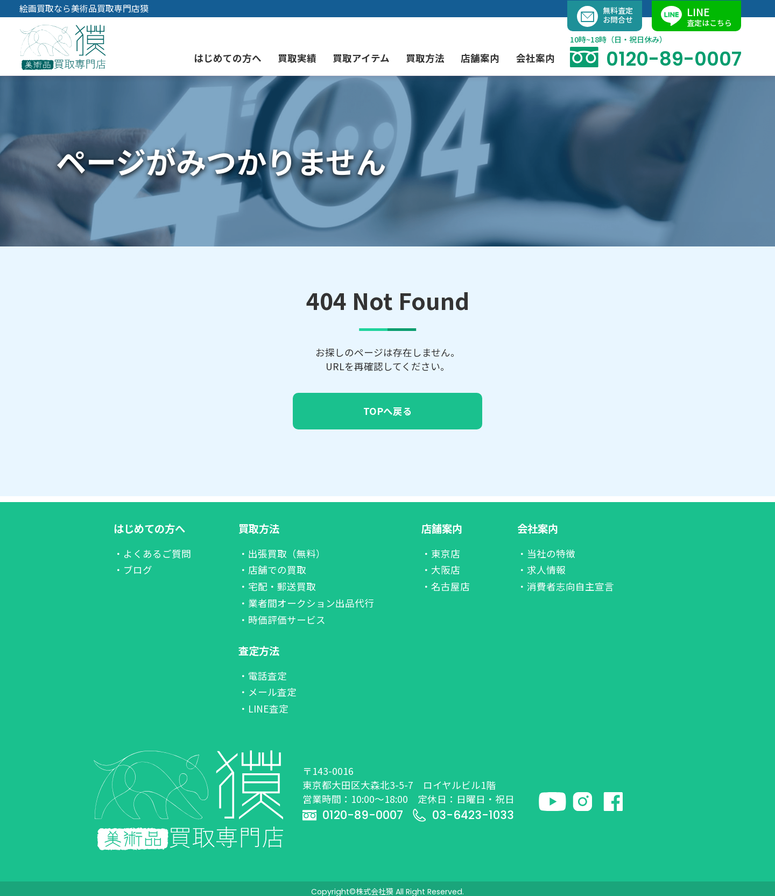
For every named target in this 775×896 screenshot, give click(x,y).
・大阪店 (440, 569)
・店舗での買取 (272, 569)
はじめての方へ (149, 528)
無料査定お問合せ (605, 16)
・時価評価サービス (282, 619)
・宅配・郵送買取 (277, 586)
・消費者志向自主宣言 (565, 586)
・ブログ (133, 569)
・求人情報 (541, 569)
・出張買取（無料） (282, 553)
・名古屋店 (445, 586)
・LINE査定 (263, 708)
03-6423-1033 (463, 815)
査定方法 (258, 650)
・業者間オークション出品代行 (306, 603)
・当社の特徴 (546, 553)
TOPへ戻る (387, 411)
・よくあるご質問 (152, 553)
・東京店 (440, 553)
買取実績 (297, 57)
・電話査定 (262, 675)
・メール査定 (267, 692)
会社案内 (537, 528)
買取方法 (258, 528)
